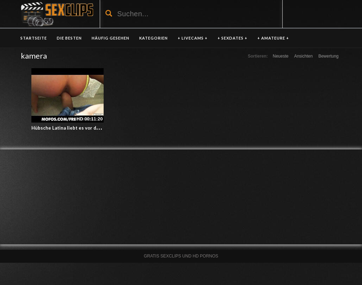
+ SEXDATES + (232, 38)
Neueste (281, 56)
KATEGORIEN (153, 38)
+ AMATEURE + (273, 38)
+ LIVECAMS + (193, 38)
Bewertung (328, 56)
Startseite (33, 38)
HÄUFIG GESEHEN (110, 38)
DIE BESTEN (69, 38)
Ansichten (303, 56)
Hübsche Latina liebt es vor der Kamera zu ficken (85, 128)
